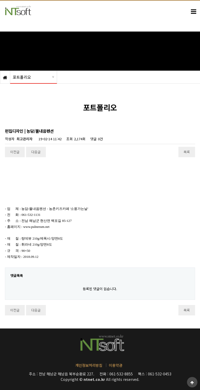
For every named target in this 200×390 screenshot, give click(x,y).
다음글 (36, 151)
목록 (187, 151)
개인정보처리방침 (88, 365)
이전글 (15, 151)
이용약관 (115, 365)
